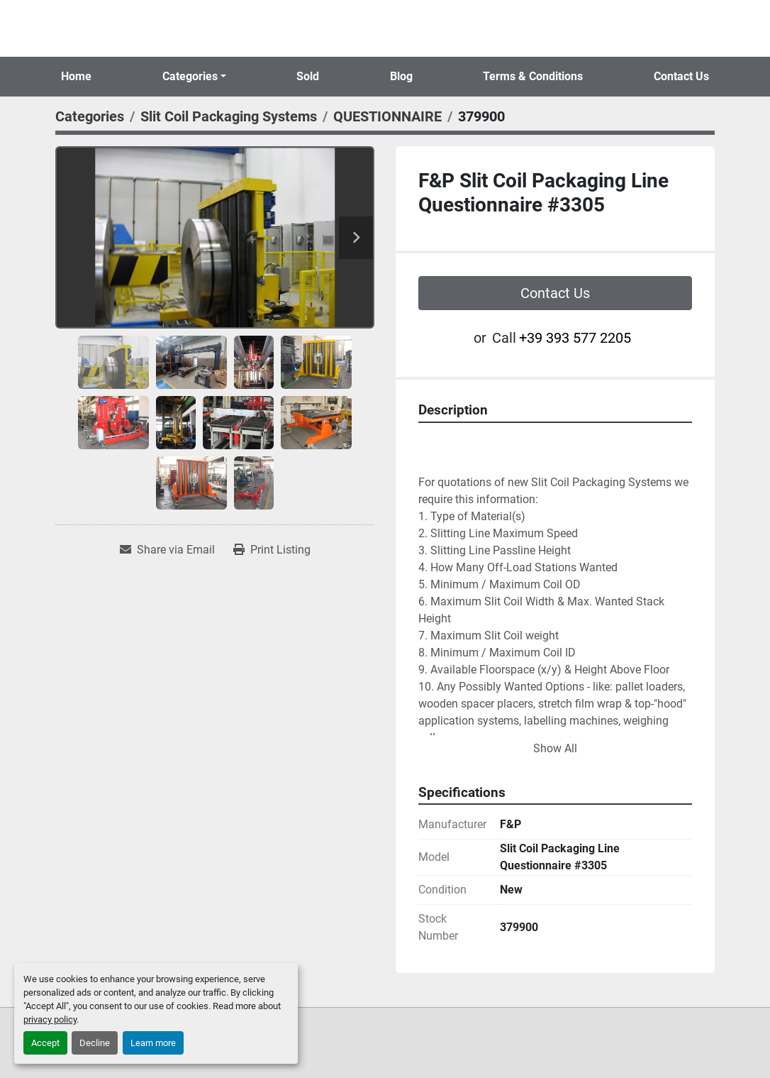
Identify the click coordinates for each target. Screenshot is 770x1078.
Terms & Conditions (533, 76)
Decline (94, 1043)
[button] (194, 77)
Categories (190, 76)
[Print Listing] (272, 550)
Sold (307, 76)
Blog (401, 76)
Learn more (153, 1043)
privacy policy (50, 1019)
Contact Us (681, 76)
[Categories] (89, 116)
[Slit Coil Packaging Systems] (228, 116)
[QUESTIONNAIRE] (387, 116)
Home (76, 76)
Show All (555, 748)
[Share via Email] (167, 550)
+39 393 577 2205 (575, 337)
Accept (45, 1043)
